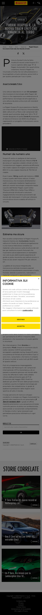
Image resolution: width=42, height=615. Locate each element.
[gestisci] (21, 322)
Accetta (21, 329)
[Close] (39, 281)
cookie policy (28, 313)
